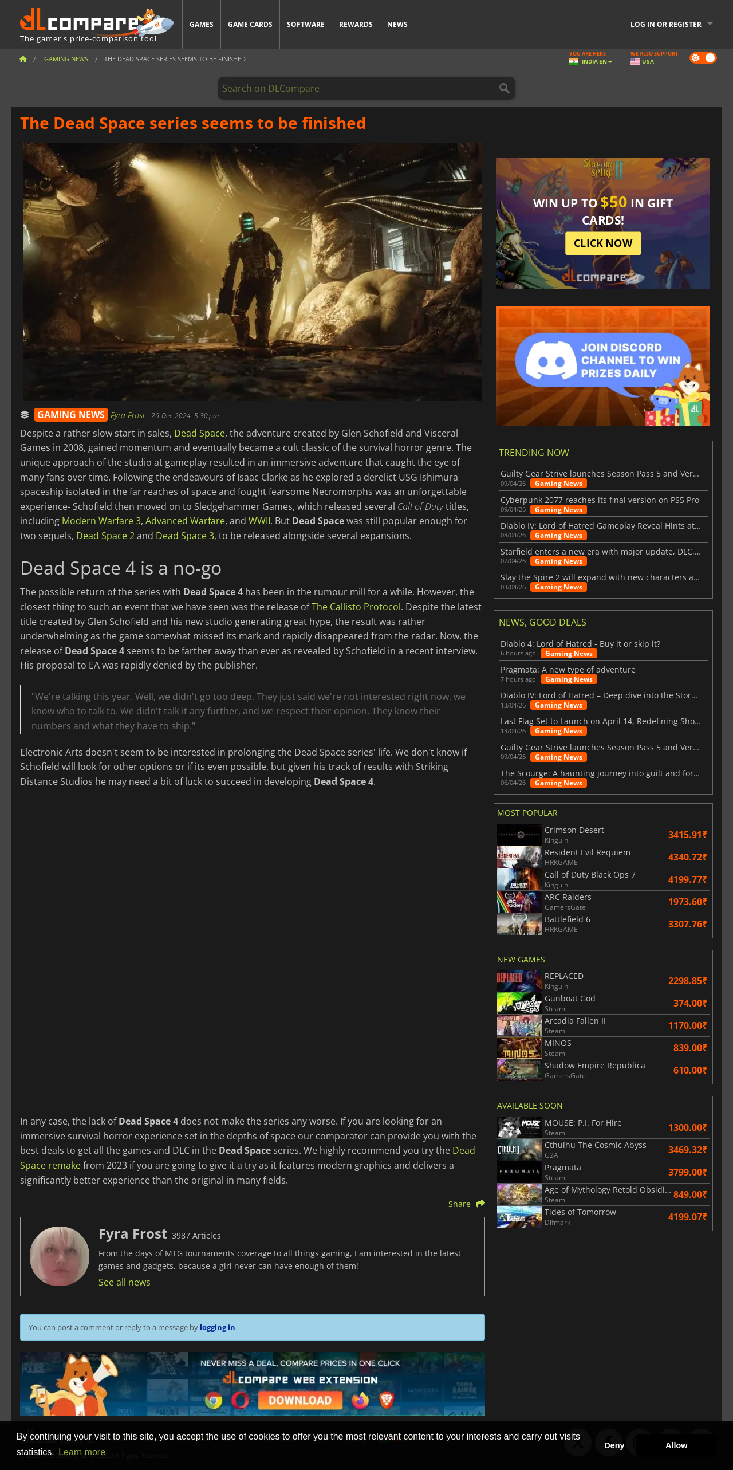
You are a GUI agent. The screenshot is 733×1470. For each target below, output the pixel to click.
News (397, 24)
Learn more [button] (81, 1452)
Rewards (356, 24)
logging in (217, 1327)
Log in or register (666, 24)
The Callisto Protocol (356, 606)
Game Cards (250, 24)
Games (202, 24)
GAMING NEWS (71, 414)
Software (306, 24)
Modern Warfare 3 (101, 520)
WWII (259, 520)
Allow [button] (676, 1445)
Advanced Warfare (185, 520)
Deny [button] (614, 1445)
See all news (124, 1282)
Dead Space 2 (105, 535)
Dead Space (199, 433)
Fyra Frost (129, 415)
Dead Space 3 (185, 535)
